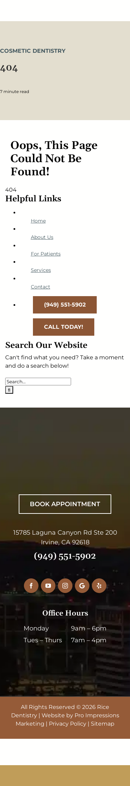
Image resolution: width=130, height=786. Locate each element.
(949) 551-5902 (65, 556)
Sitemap (102, 723)
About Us (42, 237)
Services (41, 270)
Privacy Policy (67, 723)
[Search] (9, 390)
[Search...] (38, 381)
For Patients (46, 254)
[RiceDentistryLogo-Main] (65, 6)
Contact (40, 287)
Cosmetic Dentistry (33, 51)
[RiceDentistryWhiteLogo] (60, 457)
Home (38, 221)
